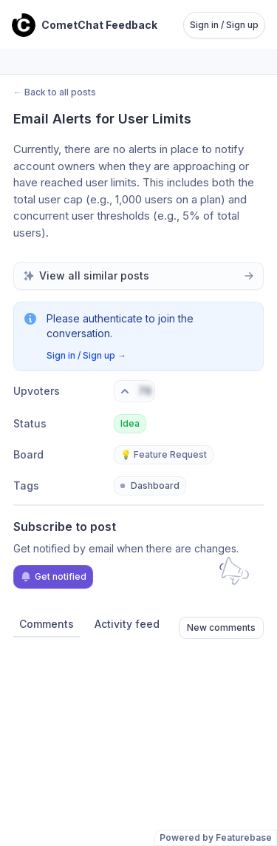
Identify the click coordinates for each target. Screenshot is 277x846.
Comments (46, 623)
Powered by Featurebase (216, 837)
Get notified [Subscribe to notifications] (53, 577)
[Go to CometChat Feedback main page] (84, 25)
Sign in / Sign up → (86, 355)
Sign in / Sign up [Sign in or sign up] (224, 24)
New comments (221, 627)
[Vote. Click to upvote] (134, 391)
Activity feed (127, 623)
